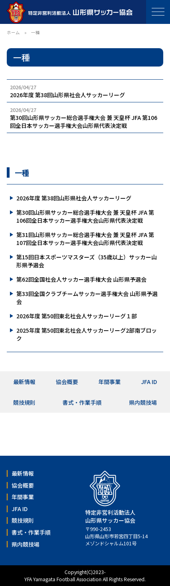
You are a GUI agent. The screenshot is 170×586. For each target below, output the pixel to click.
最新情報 (24, 382)
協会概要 (67, 382)
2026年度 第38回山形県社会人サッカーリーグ (73, 198)
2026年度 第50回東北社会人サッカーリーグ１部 (76, 316)
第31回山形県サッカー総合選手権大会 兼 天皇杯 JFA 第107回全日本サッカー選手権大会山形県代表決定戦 (85, 239)
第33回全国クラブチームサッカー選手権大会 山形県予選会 (87, 298)
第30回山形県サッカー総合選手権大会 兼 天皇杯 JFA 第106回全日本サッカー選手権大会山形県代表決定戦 (85, 216)
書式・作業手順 (82, 402)
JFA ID (149, 382)
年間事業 (109, 382)
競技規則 (24, 402)
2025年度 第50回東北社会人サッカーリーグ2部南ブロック (86, 334)
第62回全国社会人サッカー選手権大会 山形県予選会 (81, 279)
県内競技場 (143, 402)
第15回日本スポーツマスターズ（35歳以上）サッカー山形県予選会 (86, 261)
